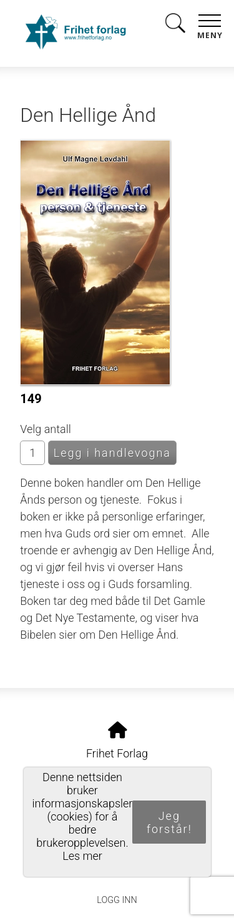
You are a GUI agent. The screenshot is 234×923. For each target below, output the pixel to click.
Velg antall (45, 429)
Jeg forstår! (169, 822)
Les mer (82, 855)
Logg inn (117, 900)
